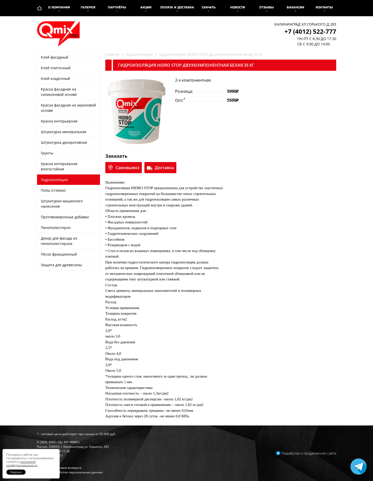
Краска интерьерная (59, 121)
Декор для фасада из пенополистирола (59, 241)
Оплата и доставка (177, 7)
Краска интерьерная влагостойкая (59, 166)
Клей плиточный (56, 67)
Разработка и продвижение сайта (308, 453)
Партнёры (117, 7)
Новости (237, 7)
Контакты (324, 7)
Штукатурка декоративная (64, 142)
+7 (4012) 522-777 (310, 31)
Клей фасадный (54, 57)
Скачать (209, 7)
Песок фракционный (59, 254)
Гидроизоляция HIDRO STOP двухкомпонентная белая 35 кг (210, 54)
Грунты (47, 153)
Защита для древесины (61, 264)
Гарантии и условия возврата (59, 468)
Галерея (88, 7)
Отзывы (266, 7)
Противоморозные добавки (65, 217)
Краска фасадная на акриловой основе (68, 108)
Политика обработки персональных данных (70, 472)
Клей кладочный (55, 78)
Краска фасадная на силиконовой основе (59, 92)
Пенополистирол (56, 227)
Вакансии (295, 7)
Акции (145, 7)
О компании (59, 7)
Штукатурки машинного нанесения (62, 204)
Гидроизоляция (54, 179)
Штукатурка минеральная (63, 131)
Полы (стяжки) (53, 190)
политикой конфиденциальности (21, 463)
